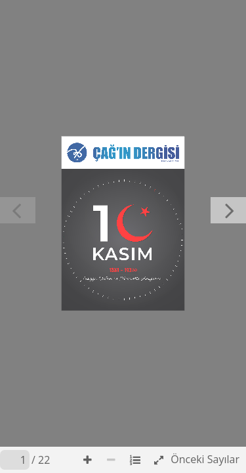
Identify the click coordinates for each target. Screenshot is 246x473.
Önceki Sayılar (205, 459)
